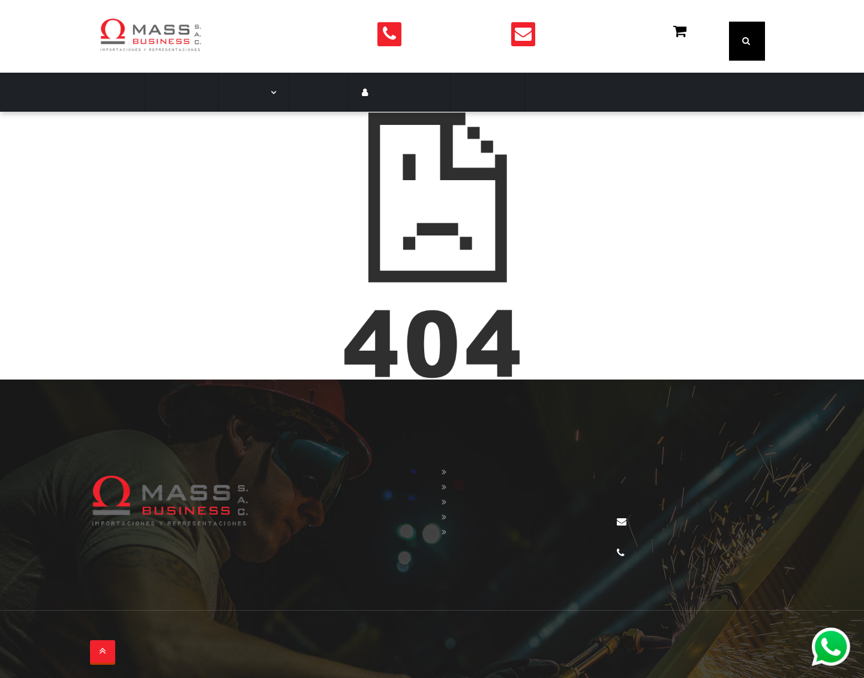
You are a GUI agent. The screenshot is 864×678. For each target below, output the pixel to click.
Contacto (462, 92)
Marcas (244, 92)
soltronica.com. (234, 633)
